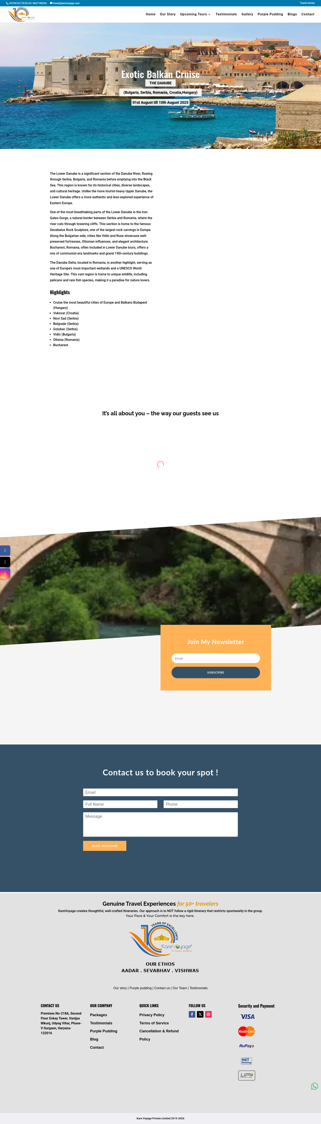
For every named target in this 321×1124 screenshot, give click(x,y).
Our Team (180, 988)
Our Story (168, 14)
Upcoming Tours (193, 14)
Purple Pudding (270, 14)
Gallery (247, 14)
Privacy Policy (151, 1015)
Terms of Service (154, 1023)
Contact (308, 14)
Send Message (105, 846)
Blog (94, 1039)
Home (151, 14)
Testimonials (226, 14)
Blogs (292, 14)
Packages (98, 1015)
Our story (120, 988)
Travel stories (307, 3)
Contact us (162, 988)
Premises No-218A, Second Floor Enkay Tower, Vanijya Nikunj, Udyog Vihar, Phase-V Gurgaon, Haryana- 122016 (61, 1023)
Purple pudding (141, 988)
